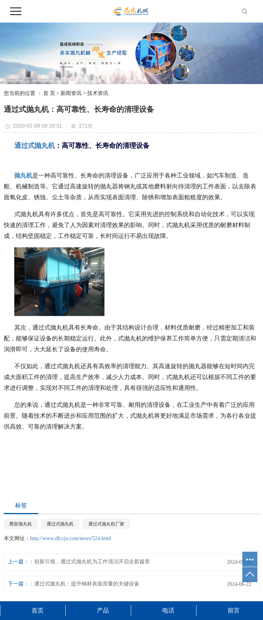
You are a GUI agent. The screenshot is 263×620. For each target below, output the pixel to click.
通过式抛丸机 (60, 524)
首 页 (49, 93)
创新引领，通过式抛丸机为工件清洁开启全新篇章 (92, 561)
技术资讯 (97, 93)
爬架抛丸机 (20, 524)
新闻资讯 (71, 93)
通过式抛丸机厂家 (106, 524)
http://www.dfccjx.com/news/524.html (70, 538)
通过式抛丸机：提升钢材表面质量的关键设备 (86, 584)
